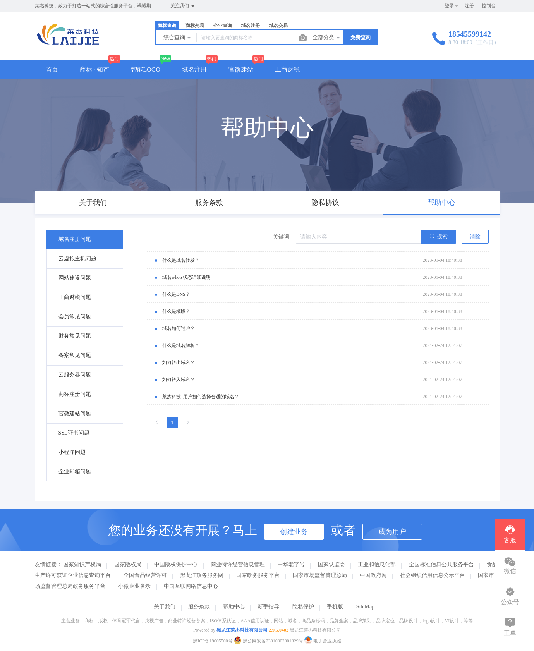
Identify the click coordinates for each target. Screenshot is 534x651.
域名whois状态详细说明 (186, 277)
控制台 (489, 6)
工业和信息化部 (377, 564)
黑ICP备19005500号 (213, 641)
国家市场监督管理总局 (320, 575)
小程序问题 (72, 452)
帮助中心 (234, 607)
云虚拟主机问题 (77, 258)
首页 (52, 69)
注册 (469, 6)
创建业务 (294, 532)
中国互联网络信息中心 (191, 586)
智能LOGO (145, 69)
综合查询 (177, 38)
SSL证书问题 (73, 433)
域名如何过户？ (178, 328)
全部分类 (327, 38)
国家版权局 (127, 564)
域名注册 (250, 25)
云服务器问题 (74, 375)
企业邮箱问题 (74, 471)
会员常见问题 (74, 316)
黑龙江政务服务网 (201, 575)
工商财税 (287, 69)
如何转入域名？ (178, 379)
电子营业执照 (322, 641)
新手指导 (268, 607)
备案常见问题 (74, 355)
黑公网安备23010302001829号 (269, 641)
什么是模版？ (176, 311)
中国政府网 (373, 575)
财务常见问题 (74, 336)
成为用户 (392, 532)
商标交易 (194, 25)
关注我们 (183, 6)
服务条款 (199, 607)
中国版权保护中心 (175, 564)
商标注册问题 (74, 394)
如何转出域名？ (178, 362)
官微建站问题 (74, 413)
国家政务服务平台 (258, 575)
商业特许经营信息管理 (238, 564)
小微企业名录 (134, 586)
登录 (449, 6)
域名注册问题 (74, 239)
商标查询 (167, 25)
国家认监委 (331, 564)
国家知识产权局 (82, 564)
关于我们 (164, 607)
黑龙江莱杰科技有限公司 (242, 630)
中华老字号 (291, 564)
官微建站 (240, 69)
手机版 (335, 607)
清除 (475, 237)
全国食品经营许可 (145, 575)
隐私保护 (303, 607)
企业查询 (222, 25)
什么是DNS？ (176, 294)
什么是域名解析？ (180, 345)
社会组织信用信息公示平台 (432, 575)
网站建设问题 (74, 278)
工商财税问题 (74, 297)
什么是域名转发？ (180, 260)
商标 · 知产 (94, 69)
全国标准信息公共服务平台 (441, 564)
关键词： (284, 237)
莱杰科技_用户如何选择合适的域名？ (200, 396)
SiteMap (365, 607)
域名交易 (278, 25)
